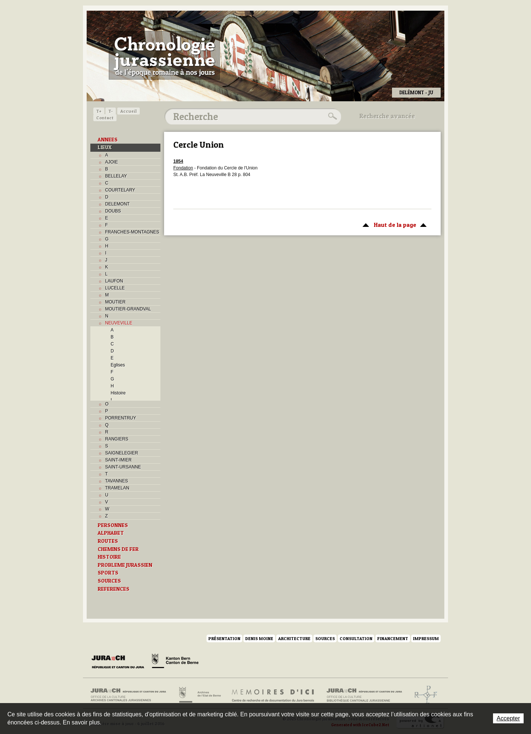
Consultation (356, 638)
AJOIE (111, 162)
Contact (105, 117)
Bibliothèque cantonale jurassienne (364, 695)
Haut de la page (393, 224)
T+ (98, 111)
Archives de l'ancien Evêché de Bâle (423, 695)
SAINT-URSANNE (123, 467)
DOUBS (113, 211)
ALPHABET (111, 533)
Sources (325, 638)
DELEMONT (117, 204)
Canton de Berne (175, 662)
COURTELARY (120, 190)
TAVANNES (116, 481)
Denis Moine (259, 638)
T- (110, 111)
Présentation (224, 638)
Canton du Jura (119, 662)
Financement (392, 638)
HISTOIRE (109, 557)
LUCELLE (115, 288)
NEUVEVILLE (118, 323)
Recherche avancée (387, 116)
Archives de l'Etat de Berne (199, 695)
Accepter (508, 718)
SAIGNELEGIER (121, 453)
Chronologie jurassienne (164, 55)
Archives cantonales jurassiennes (131, 695)
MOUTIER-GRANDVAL (128, 309)
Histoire (118, 393)
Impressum (426, 638)
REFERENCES (113, 589)
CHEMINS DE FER (118, 549)
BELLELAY (116, 176)
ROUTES (108, 541)
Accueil (128, 111)
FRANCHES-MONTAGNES (132, 232)
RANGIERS (116, 439)
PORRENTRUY (120, 418)
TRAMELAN (117, 488)
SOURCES (109, 580)
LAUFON (114, 281)
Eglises (118, 365)
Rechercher (331, 116)
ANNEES (108, 139)
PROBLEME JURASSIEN (125, 565)
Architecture (294, 638)
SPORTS (108, 572)
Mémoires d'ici (273, 695)
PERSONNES (113, 525)
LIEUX (105, 147)
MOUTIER (115, 302)
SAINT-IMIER (118, 460)
